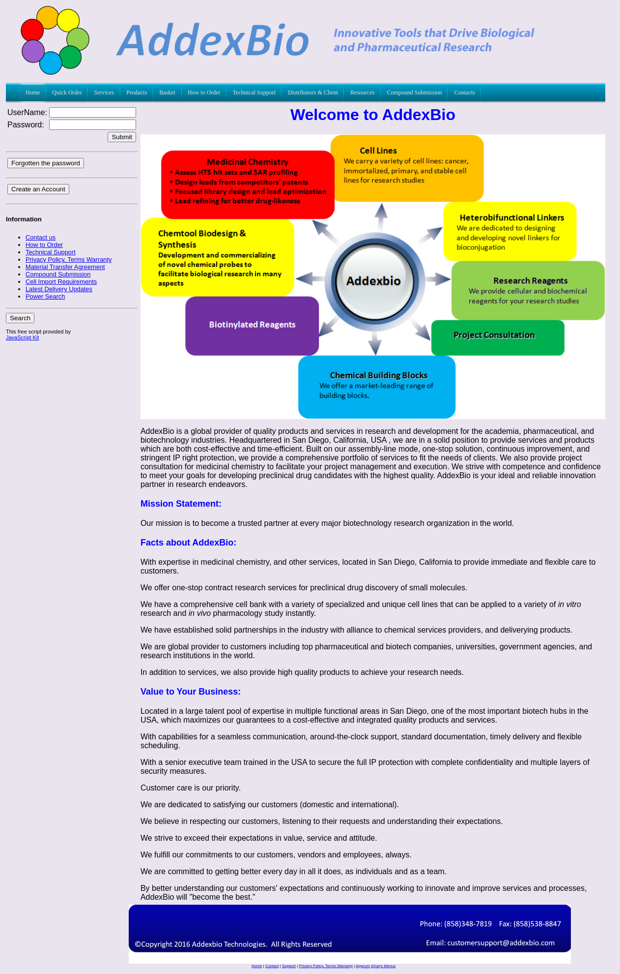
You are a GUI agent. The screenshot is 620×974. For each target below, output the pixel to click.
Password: (25, 125)
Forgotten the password (45, 163)
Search (20, 318)
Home (257, 966)
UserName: (27, 112)
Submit (122, 137)
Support (289, 966)
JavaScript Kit (22, 337)
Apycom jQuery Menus (375, 966)
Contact (272, 966)
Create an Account (38, 189)
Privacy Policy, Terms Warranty (326, 966)
